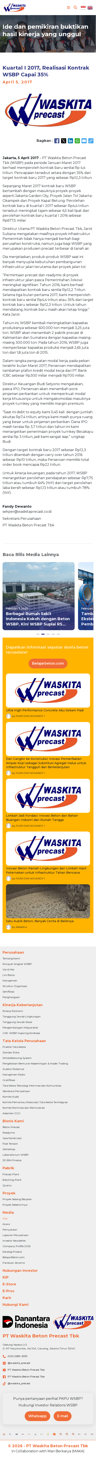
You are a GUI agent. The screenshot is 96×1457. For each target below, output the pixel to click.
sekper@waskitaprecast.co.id (27, 512)
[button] (38, 634)
